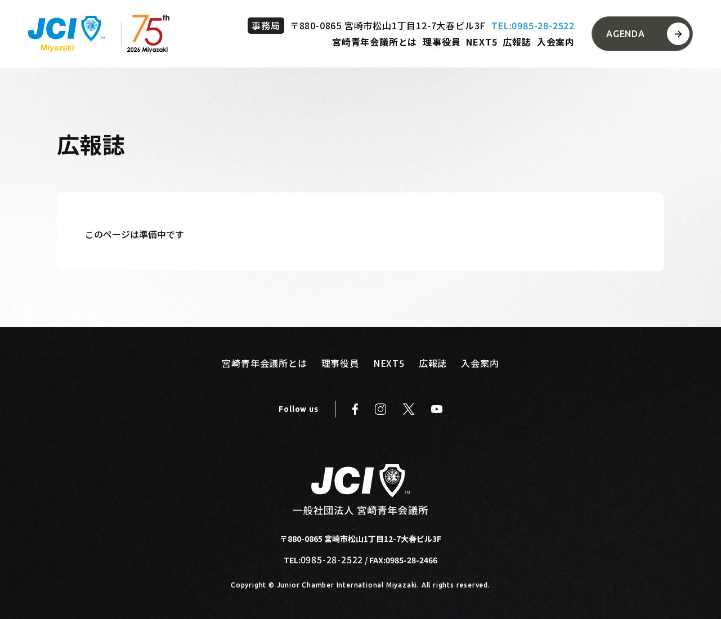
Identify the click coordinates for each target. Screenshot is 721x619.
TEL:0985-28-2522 (533, 25)
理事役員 (441, 41)
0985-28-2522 (332, 559)
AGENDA (625, 34)
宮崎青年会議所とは (374, 41)
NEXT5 (481, 41)
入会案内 (556, 41)
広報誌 (517, 41)
